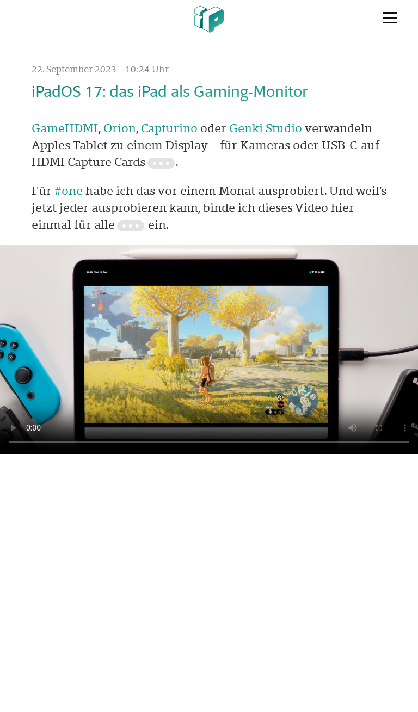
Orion (119, 128)
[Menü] (390, 18)
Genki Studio (265, 128)
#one (68, 190)
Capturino (169, 128)
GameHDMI (65, 128)
